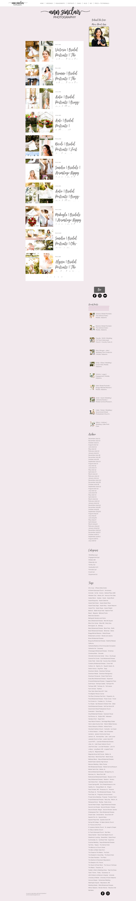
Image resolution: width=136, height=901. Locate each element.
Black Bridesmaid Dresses (95, 628)
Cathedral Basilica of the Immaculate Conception (102, 646)
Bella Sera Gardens (93, 615)
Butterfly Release (111, 641)
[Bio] (99, 290)
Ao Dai (96, 593)
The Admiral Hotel (105, 845)
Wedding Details (92, 885)
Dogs (105, 668)
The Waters (91, 867)
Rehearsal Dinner (93, 802)
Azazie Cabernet (103, 600)
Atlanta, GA (100, 595)
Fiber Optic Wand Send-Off (96, 691)
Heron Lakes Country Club (95, 724)
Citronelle (100, 653)
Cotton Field (91, 661)
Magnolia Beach (99, 751)
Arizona (101, 593)
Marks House (109, 756)
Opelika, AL (91, 787)
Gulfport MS (101, 716)
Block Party (107, 628)
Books (112, 631)
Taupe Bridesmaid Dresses (106, 842)
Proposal (104, 797)
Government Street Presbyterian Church (99, 709)
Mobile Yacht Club (93, 769)
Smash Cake (91, 814)
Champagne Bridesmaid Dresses (97, 651)
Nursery (112, 779)
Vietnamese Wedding (104, 880)
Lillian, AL (91, 744)
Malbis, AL (108, 754)
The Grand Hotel (109, 855)
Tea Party (91, 845)
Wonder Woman (102, 887)
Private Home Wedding (94, 797)
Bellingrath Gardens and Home (97, 618)
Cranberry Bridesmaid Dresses (97, 663)
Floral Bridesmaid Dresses (95, 699)
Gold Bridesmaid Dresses (95, 706)
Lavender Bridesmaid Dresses (105, 741)
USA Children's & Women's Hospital (98, 875)
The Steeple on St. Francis (95, 862)
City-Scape (113, 656)
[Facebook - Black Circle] (95, 296)
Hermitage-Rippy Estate (108, 721)
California (91, 643)
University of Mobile (93, 877)
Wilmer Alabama (92, 887)
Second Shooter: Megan (95, 809)
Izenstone (91, 734)
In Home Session (93, 731)
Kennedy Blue (100, 736)
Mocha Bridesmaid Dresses (96, 772)
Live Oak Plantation (103, 746)
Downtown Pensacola (94, 676)
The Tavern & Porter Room (95, 865)
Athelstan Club (92, 595)
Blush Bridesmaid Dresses (95, 631)
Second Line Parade (94, 807)
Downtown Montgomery (105, 673)
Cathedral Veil (92, 648)
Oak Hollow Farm (93, 782)
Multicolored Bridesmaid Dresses (97, 777)
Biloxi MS (101, 623)
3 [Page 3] (58, 276)
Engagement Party (111, 681)
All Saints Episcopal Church (96, 590)
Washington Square (93, 882)
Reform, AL (114, 799)
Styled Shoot (112, 837)
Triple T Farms (92, 872)
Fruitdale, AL (101, 701)
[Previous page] (47, 276)
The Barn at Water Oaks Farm (96, 850)
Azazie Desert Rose (105, 603)
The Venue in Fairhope (110, 865)
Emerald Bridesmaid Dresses (96, 681)
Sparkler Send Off (105, 819)
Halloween (109, 716)
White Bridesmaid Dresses (106, 885)
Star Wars (107, 832)
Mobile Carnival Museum (110, 767)
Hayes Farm (101, 719)
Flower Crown (108, 699)
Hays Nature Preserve (94, 721)
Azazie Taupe (99, 608)
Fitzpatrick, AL (110, 696)
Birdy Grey (108, 623)
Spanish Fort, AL (93, 817)
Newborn (106, 779)
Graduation (91, 711)
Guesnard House (108, 714)
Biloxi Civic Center (93, 623)
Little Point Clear (92, 746)
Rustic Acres (107, 802)
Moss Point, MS (101, 774)
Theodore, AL (99, 867)
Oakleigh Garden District (106, 782)
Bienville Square (108, 620)
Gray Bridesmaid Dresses (95, 714)
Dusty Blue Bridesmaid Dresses (97, 678)
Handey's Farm (92, 719)
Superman (111, 840)
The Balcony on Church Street (96, 847)
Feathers (99, 688)
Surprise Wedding (93, 842)
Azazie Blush (110, 598)
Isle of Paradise (108, 731)
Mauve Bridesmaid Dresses (106, 759)
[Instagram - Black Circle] (100, 296)
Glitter (114, 704)
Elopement (110, 678)
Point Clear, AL (92, 794)
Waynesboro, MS (105, 882)
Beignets (95, 613)
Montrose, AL (92, 774)
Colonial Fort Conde (93, 658)
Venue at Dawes (92, 880)
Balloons (90, 610)
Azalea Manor (92, 598)
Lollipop (90, 749)
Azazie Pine (91, 608)
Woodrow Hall (112, 887)
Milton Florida (103, 764)
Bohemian (107, 631)
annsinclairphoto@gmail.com (33, 894)
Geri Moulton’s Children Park (103, 704)
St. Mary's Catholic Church (95, 830)
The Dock (106, 852)
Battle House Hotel (99, 610)
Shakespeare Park (93, 812)
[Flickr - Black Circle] (105, 296)
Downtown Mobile (93, 673)
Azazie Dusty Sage (93, 605)
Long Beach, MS (98, 749)
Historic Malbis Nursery (110, 724)
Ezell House (91, 683)
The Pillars (103, 857)
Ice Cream (113, 729)
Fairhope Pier (110, 683)
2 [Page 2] (54, 276)
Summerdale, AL (93, 840)
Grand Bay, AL (100, 711)
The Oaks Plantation (93, 857)
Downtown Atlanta (93, 671)
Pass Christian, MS (93, 789)
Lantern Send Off (108, 739)
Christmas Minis (92, 653)
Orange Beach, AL (101, 787)
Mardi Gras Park (100, 756)
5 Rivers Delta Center (101, 588)
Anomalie (91, 593)
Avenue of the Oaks (110, 595)
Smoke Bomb (100, 814)
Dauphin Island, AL (109, 666)
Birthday (100, 625)
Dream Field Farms (106, 676)
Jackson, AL (91, 736)
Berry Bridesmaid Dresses (95, 620)
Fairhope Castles (100, 683)
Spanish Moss (102, 817)
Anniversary (108, 590)
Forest (114, 699)
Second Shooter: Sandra (110, 809)
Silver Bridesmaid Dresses (107, 812)
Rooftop (101, 802)
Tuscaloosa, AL (106, 872)
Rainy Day (107, 799)
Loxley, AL (91, 751)
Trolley (99, 872)
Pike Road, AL (92, 792)
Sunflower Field (103, 840)
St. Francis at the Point (94, 825)
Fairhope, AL (101, 686)
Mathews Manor (92, 759)
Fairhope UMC (92, 686)
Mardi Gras (91, 756)
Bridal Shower (106, 633)
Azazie (104, 598)
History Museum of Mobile (95, 726)
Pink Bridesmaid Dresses (104, 792)
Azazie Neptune (112, 605)
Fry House (108, 701)
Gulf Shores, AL (92, 716)
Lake (106, 736)
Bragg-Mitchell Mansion (95, 633)
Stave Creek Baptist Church (105, 835)
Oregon (109, 787)
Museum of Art (112, 777)
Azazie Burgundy (93, 600)
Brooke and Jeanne (107, 636)
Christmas (110, 651)
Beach (90, 613)
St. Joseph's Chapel (110, 827)
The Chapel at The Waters (95, 852)
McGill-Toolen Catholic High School (98, 762)
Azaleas (99, 598)
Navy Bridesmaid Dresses (95, 779)
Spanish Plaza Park (93, 819)
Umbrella (111, 875)
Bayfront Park (109, 610)
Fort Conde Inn (92, 701)
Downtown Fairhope (104, 671)
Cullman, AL (91, 666)
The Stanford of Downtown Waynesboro (99, 860)
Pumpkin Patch (112, 797)
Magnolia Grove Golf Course (96, 754)
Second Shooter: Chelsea (108, 807)
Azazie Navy (103, 605)
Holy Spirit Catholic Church (95, 729)
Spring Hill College (93, 822)
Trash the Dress (112, 870)
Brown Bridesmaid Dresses (95, 638)
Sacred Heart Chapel (94, 804)
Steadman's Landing (94, 837)
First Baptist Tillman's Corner (96, 694)
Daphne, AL (99, 666)
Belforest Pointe (103, 613)
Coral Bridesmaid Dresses (107, 658)
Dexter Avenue (92, 668)
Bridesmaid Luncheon (94, 636)
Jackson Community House (102, 734)
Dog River (100, 668)
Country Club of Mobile (109, 661)
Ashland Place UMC (110, 593)
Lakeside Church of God (95, 739)
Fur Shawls (91, 704)
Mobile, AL (102, 769)
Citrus (107, 656)
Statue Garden (92, 835)
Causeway (100, 648)
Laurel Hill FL (92, 741)
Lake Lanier (112, 736)
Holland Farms (108, 726)
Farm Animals (92, 688)
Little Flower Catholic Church (103, 744)
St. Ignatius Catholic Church (96, 827)
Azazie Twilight (108, 608)
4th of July (91, 588)
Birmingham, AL (92, 625)
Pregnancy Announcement (104, 794)
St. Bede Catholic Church (107, 822)
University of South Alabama (108, 877)
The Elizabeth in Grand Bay (96, 855)
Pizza (113, 792)
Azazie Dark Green (93, 603)
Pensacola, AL (104, 789)
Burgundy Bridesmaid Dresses (96, 641)
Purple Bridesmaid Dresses (96, 799)
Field (106, 691)
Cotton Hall (99, 661)
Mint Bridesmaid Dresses (95, 767)
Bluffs (112, 628)
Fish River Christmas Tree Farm (97, 696)
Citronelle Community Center (96, 656)
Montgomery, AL (109, 772)
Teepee (97, 845)
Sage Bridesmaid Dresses (108, 804)
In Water (101, 731)
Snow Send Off (109, 814)
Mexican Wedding (93, 764)
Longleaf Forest (108, 749)
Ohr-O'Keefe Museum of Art (107, 784)
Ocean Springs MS (93, 784)
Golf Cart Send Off (109, 706)
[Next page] (61, 276)
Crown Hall (110, 663)
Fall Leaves (109, 686)
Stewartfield (104, 837)
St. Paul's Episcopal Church (96, 832)
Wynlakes (91, 890)
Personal (111, 789)
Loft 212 (112, 746)
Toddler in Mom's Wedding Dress (97, 870)
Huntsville (107, 729)
